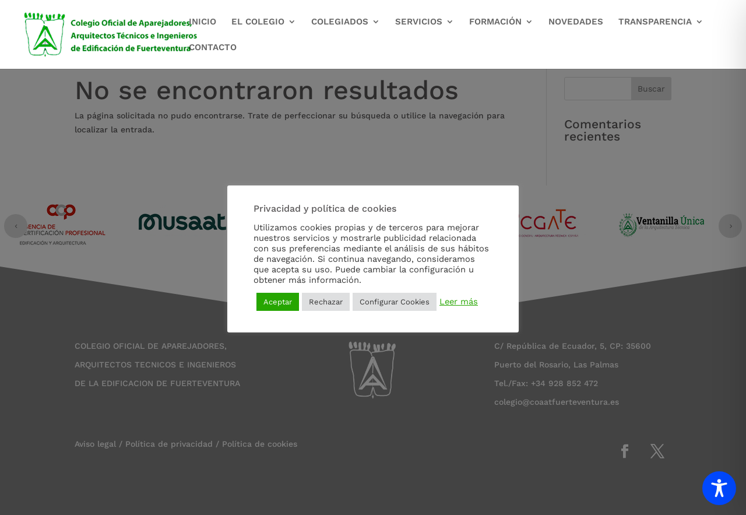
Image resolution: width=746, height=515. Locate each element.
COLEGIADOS (339, 22)
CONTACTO (213, 47)
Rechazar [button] (326, 301)
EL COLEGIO (257, 22)
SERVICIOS (418, 22)
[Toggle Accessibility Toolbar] (719, 488)
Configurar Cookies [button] (395, 301)
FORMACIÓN (495, 22)
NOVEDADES (575, 22)
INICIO (202, 22)
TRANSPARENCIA (655, 22)
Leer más (458, 301)
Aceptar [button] (277, 301)
